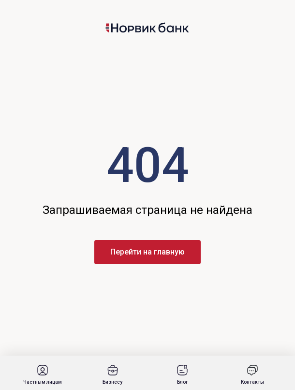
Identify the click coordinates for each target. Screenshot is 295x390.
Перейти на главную (147, 251)
